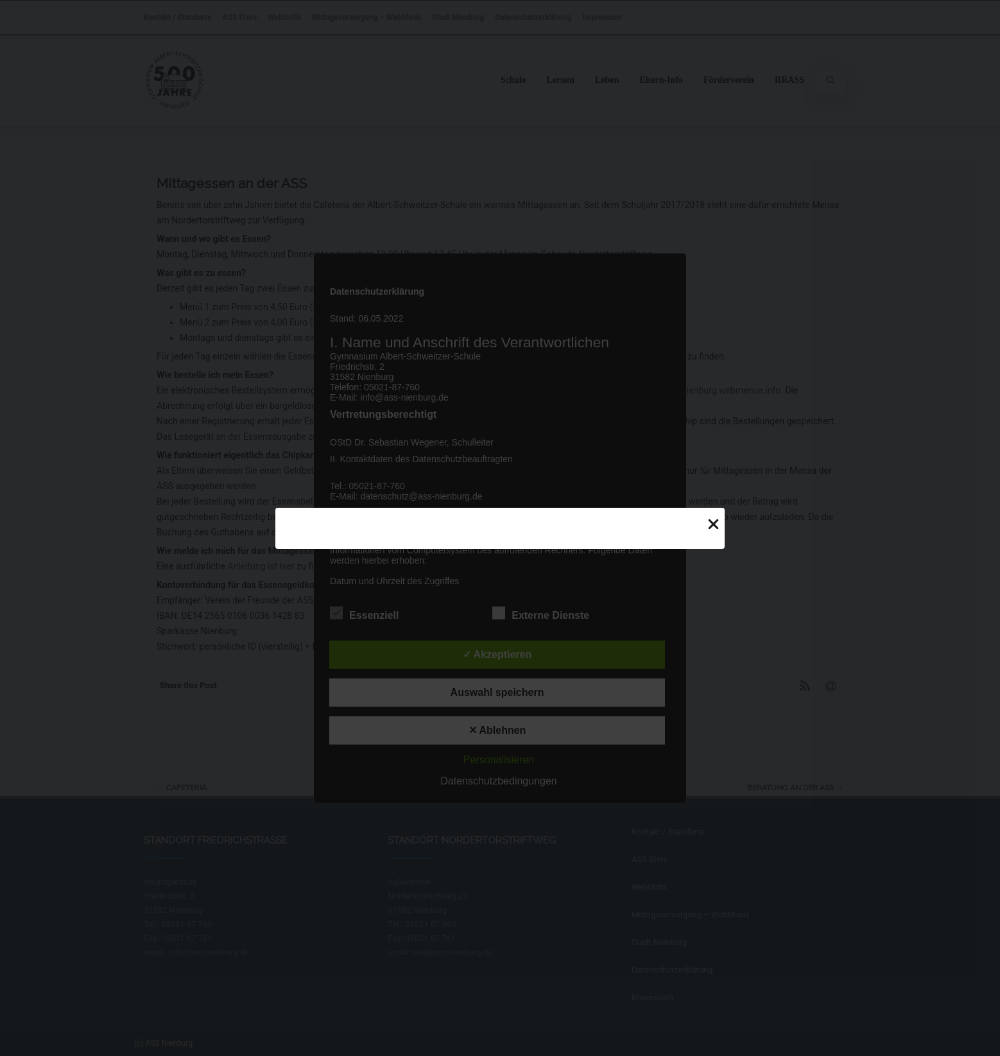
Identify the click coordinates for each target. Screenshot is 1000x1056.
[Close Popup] (713, 524)
